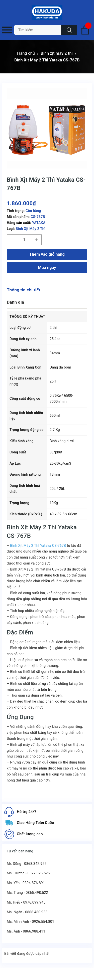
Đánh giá (15, 302)
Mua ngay (47, 267)
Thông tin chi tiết (23, 289)
